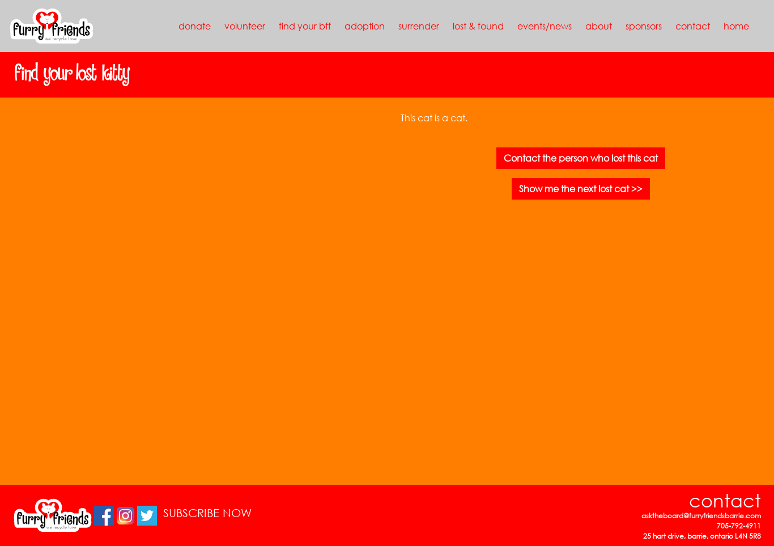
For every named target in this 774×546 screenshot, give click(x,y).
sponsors (644, 26)
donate (194, 26)
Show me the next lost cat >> (581, 188)
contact (692, 26)
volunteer (244, 26)
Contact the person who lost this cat (581, 158)
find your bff (305, 26)
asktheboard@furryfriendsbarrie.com (701, 515)
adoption (365, 26)
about (598, 26)
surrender (418, 26)
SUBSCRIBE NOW (207, 512)
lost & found (478, 26)
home (736, 26)
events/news (544, 26)
